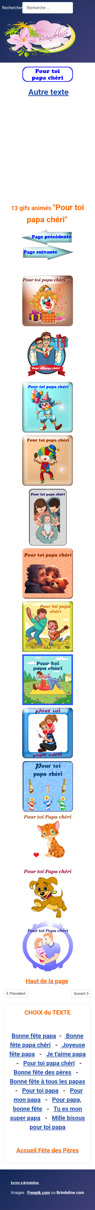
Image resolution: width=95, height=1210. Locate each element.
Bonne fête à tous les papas (47, 1081)
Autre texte (48, 92)
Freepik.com (38, 1192)
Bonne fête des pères (42, 1072)
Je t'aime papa (66, 1054)
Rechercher (12, 7)
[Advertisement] (47, 149)
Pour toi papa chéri (49, 1063)
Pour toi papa (40, 1090)
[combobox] (47, 7)
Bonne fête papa (34, 1035)
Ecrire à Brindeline (25, 1183)
